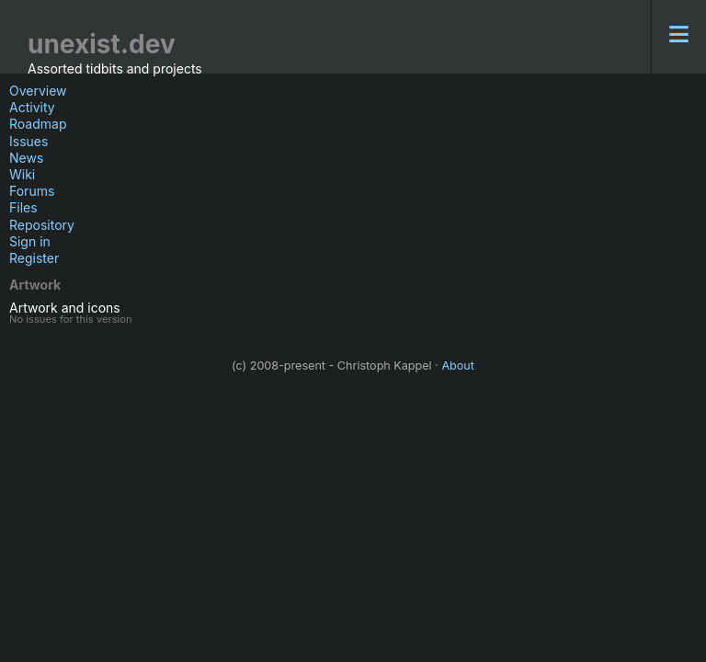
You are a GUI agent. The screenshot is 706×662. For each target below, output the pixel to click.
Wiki (22, 174)
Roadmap (37, 123)
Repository (41, 225)
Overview (38, 90)
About (457, 365)
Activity (32, 107)
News (26, 158)
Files (23, 207)
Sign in (30, 241)
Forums (31, 191)
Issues (28, 141)
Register (34, 258)
